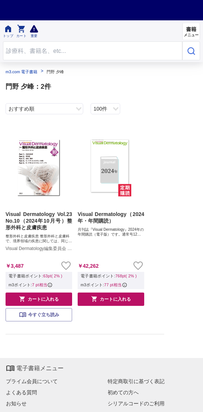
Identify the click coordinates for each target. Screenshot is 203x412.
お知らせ (16, 403)
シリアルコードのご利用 (136, 403)
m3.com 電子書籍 (21, 72)
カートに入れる (39, 299)
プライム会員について (32, 381)
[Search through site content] (92, 50)
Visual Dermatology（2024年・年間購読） (111, 217)
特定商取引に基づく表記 (136, 381)
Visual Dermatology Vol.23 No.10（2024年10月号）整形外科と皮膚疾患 (39, 220)
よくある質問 (21, 392)
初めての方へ (123, 392)
